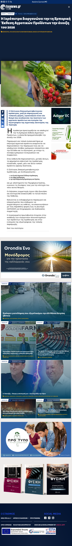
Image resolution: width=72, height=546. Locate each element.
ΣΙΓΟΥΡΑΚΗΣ (30, 356)
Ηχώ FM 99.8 (6, 518)
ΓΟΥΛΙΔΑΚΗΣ (19, 396)
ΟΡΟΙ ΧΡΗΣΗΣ (6, 525)
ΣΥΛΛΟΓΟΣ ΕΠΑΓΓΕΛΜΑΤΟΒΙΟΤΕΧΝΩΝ (21, 32)
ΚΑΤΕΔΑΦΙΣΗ (25, 318)
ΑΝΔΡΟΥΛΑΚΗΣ (47, 414)
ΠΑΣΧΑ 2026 (6, 357)
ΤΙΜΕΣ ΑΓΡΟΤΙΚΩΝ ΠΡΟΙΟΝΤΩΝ (11, 356)
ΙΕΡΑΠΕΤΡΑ (10, 13)
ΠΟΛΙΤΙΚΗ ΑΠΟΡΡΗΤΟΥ (22, 525)
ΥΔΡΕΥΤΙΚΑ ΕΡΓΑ (42, 415)
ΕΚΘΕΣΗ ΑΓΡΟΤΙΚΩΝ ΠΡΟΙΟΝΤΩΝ (42, 32)
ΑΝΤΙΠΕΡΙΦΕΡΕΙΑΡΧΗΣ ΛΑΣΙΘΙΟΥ (59, 414)
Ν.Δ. (40, 357)
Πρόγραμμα (35, 518)
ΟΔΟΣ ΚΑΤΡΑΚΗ (13, 318)
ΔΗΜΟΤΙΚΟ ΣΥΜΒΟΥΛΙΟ (28, 396)
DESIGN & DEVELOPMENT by (49, 525)
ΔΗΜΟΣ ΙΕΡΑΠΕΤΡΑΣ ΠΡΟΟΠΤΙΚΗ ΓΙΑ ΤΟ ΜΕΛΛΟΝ (46, 396)
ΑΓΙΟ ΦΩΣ (14, 415)
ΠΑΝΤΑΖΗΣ (12, 396)
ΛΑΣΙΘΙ (4, 13)
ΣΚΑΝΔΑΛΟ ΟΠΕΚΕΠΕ (47, 357)
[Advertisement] (36, 47)
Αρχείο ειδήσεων (20, 518)
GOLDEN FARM (23, 356)
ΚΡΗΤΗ (10, 415)
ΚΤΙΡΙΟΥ (20, 318)
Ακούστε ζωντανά (39, 2)
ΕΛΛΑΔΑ (6, 415)
